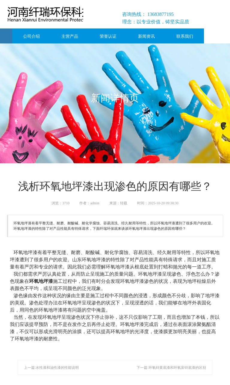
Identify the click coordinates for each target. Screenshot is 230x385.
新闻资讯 (146, 36)
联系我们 (184, 36)
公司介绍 (31, 36)
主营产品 (69, 36)
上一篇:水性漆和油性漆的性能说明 (51, 368)
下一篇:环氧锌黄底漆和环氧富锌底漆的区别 (171, 368)
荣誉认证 (108, 36)
